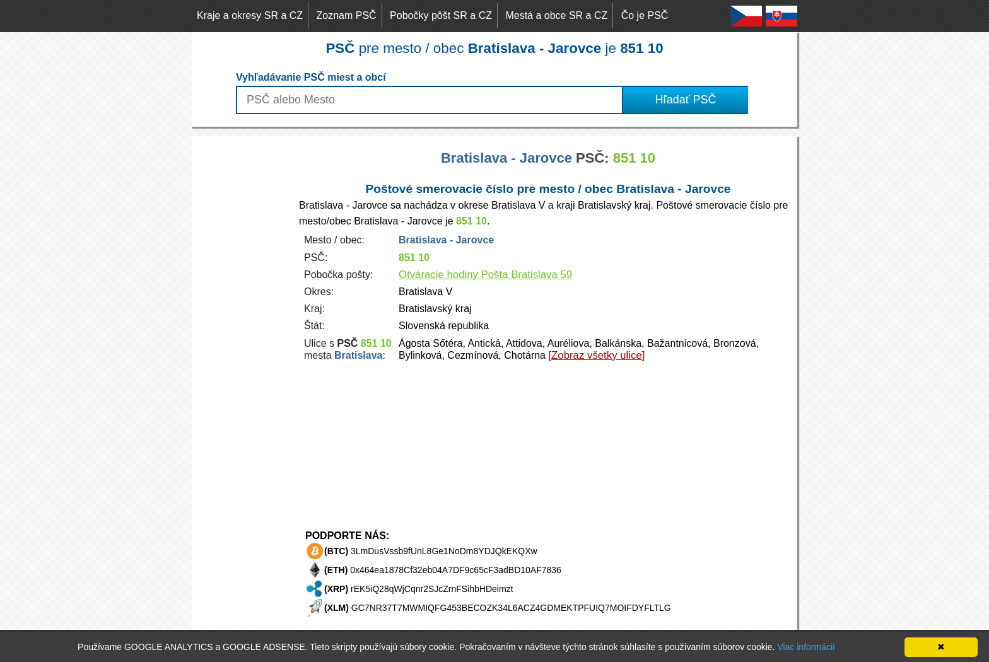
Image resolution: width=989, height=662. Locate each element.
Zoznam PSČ (347, 15)
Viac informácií (806, 647)
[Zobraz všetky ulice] (596, 355)
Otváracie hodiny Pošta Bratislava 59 (485, 275)
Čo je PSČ (645, 15)
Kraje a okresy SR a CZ (250, 15)
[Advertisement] (242, 325)
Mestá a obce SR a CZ (556, 15)
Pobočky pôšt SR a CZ (441, 15)
